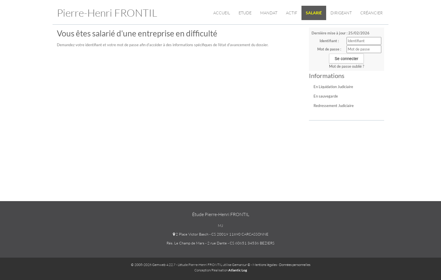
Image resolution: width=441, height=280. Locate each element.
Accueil (221, 12)
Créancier (371, 12)
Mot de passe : (329, 49)
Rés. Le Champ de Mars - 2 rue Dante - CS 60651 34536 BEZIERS (220, 243)
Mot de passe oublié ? (346, 66)
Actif (291, 12)
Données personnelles (294, 264)
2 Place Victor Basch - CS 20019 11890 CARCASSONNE (220, 234)
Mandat (268, 12)
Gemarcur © (241, 264)
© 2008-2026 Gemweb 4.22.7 (153, 264)
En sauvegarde (326, 96)
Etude (245, 12)
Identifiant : (329, 40)
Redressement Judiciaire (334, 105)
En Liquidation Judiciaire (333, 86)
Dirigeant (341, 12)
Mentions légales (265, 264)
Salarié (314, 12)
